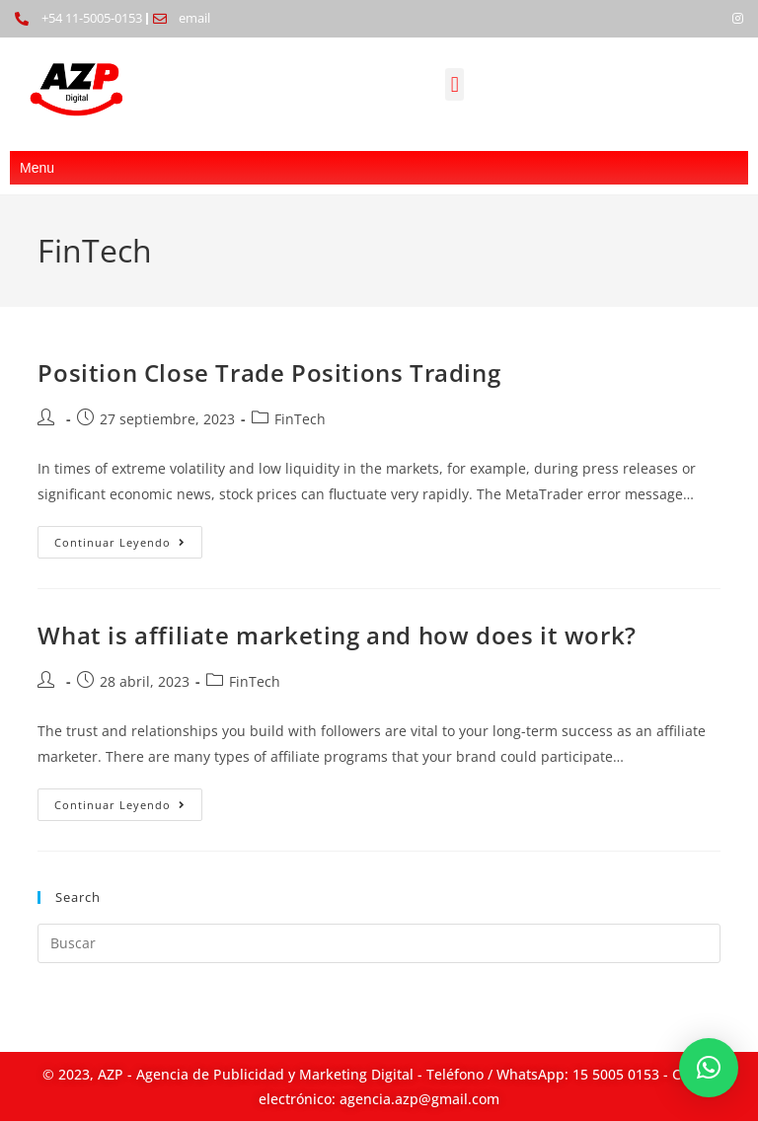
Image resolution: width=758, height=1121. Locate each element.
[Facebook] (705, 19)
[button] (454, 84)
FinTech (300, 419)
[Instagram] (738, 19)
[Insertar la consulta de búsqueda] (379, 943)
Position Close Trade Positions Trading (269, 372)
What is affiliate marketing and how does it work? (337, 635)
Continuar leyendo (128, 538)
